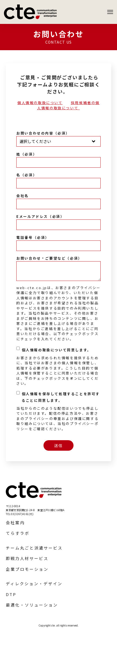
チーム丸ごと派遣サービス (34, 548)
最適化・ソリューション (32, 605)
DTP (11, 594)
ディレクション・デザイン (34, 583)
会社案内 (15, 522)
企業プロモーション (27, 569)
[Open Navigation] (110, 12)
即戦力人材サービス (27, 558)
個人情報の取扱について (40, 102)
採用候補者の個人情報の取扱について (68, 105)
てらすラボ (18, 533)
